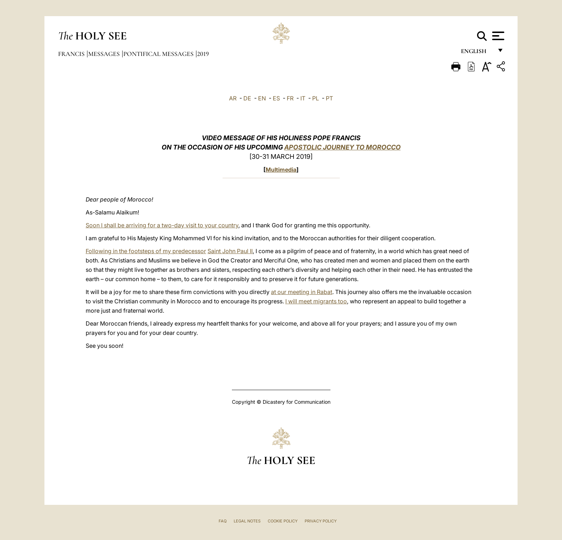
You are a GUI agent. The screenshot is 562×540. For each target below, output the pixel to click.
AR (233, 98)
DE (247, 98)
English (477, 52)
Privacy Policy (321, 521)
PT (329, 98)
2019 (203, 54)
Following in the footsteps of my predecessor (146, 251)
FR (290, 98)
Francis (72, 54)
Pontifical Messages (159, 54)
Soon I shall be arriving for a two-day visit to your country (162, 225)
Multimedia (281, 169)
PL (315, 98)
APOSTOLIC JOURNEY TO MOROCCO (342, 147)
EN (262, 98)
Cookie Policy (282, 521)
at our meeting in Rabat (301, 291)
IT (302, 98)
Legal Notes (247, 521)
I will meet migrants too (316, 301)
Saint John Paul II (230, 251)
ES (276, 98)
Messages (104, 54)
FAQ (223, 521)
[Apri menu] (497, 36)
